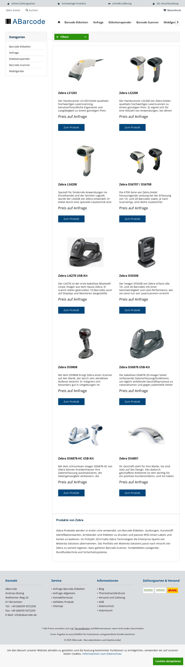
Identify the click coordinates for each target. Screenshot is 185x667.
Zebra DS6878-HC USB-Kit (76, 458)
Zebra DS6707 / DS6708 (135, 184)
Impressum (106, 610)
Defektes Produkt (63, 602)
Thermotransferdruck (112, 593)
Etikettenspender (19, 59)
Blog (101, 589)
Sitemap (58, 606)
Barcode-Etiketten (20, 46)
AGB (101, 602)
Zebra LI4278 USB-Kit (73, 276)
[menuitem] (172, 10)
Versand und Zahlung (112, 597)
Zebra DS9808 (67, 367)
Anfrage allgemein (64, 593)
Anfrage (14, 52)
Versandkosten (82, 628)
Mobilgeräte (16, 71)
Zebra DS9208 (128, 276)
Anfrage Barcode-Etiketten (69, 589)
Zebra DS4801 (128, 458)
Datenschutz (106, 606)
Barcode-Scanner (19, 65)
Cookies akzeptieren (168, 661)
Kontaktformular (63, 597)
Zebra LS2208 (128, 93)
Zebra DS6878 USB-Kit (134, 367)
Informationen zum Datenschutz (102, 653)
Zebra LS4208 (67, 184)
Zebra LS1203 (67, 93)
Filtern (62, 37)
